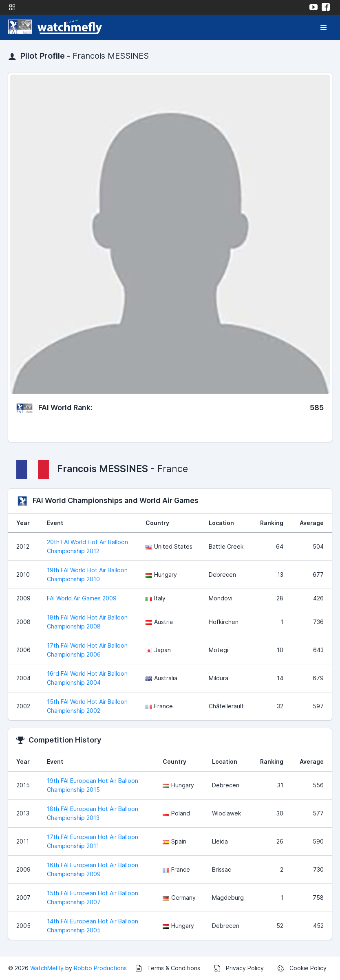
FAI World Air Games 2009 (82, 598)
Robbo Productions (100, 968)
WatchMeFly (47, 968)
